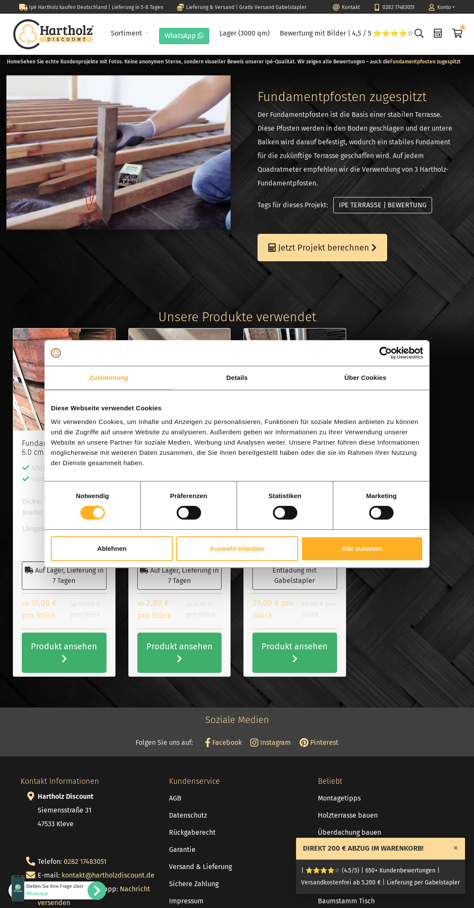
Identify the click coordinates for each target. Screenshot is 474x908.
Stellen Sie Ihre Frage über (54, 890)
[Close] (455, 847)
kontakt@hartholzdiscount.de (108, 875)
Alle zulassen (362, 548)
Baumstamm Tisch (346, 901)
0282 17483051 (85, 861)
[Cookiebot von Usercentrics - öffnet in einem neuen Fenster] (385, 352)
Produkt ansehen (64, 652)
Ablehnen (111, 548)
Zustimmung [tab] (108, 377)
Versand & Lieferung (200, 867)
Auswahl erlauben (237, 548)
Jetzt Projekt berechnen (322, 247)
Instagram (270, 742)
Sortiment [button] (127, 33)
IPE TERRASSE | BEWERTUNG (383, 205)
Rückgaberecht (192, 832)
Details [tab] (237, 377)
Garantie (182, 849)
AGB (175, 798)
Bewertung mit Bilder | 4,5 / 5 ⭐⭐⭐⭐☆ (346, 33)
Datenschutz (188, 815)
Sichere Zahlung (194, 884)
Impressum (186, 901)
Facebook (223, 742)
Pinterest (318, 742)
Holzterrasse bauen (348, 815)
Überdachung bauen (349, 832)
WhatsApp (184, 36)
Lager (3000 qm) (244, 33)
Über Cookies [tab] (365, 377)
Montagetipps (339, 798)
